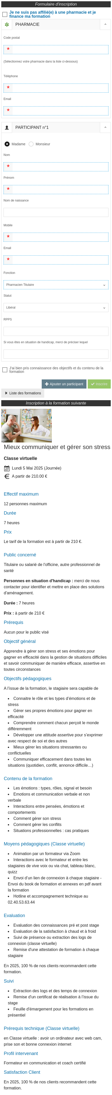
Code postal (12, 37)
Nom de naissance (16, 200)
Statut (7, 295)
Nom (7, 155)
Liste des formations (23, 393)
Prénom (9, 177)
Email (7, 99)
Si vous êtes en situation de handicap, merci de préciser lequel (46, 342)
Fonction (9, 273)
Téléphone (11, 76)
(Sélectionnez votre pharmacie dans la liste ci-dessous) (41, 61)
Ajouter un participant (64, 384)
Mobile (8, 225)
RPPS (8, 319)
